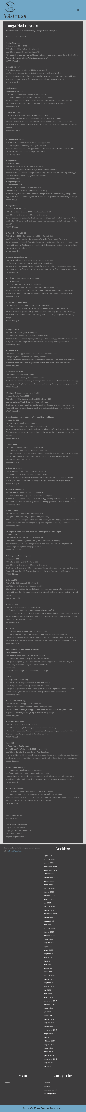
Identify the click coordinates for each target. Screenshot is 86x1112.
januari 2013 (57, 999)
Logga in (16, 1084)
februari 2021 (57, 965)
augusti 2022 (57, 951)
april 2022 (56, 953)
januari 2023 (57, 946)
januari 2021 (57, 967)
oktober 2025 (57, 921)
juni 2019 (56, 981)
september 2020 (58, 968)
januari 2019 (57, 984)
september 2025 (58, 923)
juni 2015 (56, 992)
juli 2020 (56, 971)
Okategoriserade (58, 1087)
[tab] (78, 10)
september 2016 (58, 987)
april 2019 (56, 982)
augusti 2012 (57, 1002)
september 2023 (58, 940)
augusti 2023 (57, 942)
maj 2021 (56, 960)
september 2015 (58, 990)
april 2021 (56, 962)
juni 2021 (56, 959)
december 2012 (57, 1001)
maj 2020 (56, 973)
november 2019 (57, 976)
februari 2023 (57, 945)
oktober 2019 (57, 978)
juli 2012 (56, 1004)
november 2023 (57, 938)
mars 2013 (57, 998)
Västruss (15, 15)
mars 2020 (57, 974)
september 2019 (58, 979)
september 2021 (58, 956)
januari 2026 (57, 917)
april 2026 (56, 914)
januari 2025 (57, 929)
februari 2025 (57, 928)
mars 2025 (57, 926)
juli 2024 (56, 934)
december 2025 (57, 918)
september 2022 (58, 949)
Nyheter (56, 1085)
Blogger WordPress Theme (35, 1108)
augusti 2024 (57, 932)
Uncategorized (57, 1088)
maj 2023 (56, 943)
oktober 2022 (57, 948)
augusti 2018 (57, 985)
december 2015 (57, 989)
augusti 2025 (57, 924)
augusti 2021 (57, 957)
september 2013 (58, 996)
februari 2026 (57, 915)
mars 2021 (57, 963)
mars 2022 (57, 954)
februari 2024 (57, 935)
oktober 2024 (57, 931)
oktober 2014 (57, 993)
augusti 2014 (57, 995)
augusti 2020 (57, 970)
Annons (56, 1084)
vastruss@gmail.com (19, 912)
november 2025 (57, 920)
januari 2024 (57, 937)
